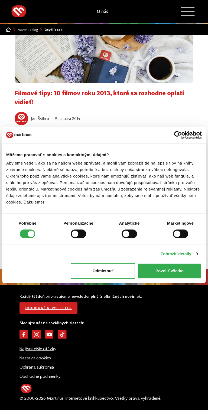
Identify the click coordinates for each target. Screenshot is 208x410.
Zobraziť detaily (176, 253)
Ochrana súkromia (37, 367)
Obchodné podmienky (40, 376)
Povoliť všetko (169, 270)
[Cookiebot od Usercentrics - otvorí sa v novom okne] (178, 135)
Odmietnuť (103, 270)
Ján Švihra (40, 118)
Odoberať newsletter (48, 308)
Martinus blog (28, 30)
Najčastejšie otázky (38, 348)
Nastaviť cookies (35, 357)
